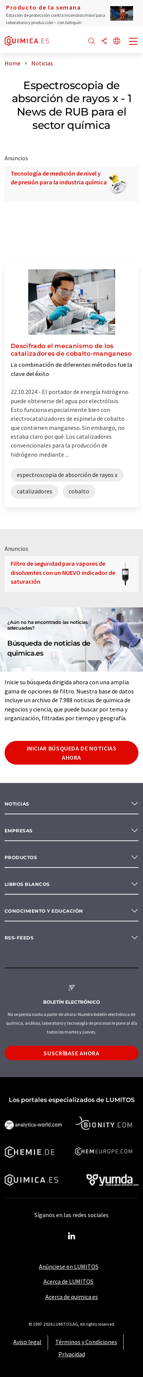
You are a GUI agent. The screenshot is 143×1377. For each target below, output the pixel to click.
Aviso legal (27, 1342)
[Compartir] (104, 41)
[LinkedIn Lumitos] (71, 1236)
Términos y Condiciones (86, 1342)
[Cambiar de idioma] (116, 41)
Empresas (19, 830)
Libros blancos (27, 884)
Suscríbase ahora (71, 1053)
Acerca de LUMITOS (68, 1281)
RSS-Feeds (19, 938)
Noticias (17, 804)
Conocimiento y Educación (44, 911)
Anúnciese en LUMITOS (68, 1266)
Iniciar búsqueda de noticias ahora (72, 752)
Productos (21, 857)
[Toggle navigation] (133, 42)
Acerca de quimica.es (71, 1296)
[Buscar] (91, 41)
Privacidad (71, 1354)
